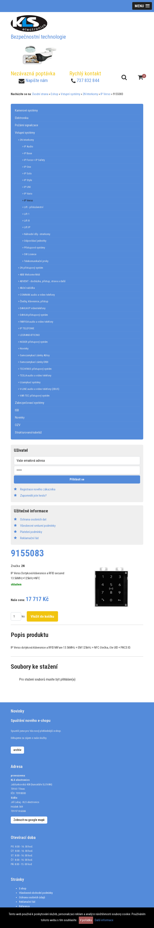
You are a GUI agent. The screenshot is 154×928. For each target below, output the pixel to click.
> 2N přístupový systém (30, 267)
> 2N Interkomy (26, 139)
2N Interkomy (90, 94)
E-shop (22, 888)
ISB (17, 410)
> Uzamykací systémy (29, 382)
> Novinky (23, 348)
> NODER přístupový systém (33, 341)
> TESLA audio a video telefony (34, 375)
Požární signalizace (26, 125)
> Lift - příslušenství (32, 207)
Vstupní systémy (70, 94)
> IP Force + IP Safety (33, 160)
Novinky (19, 417)
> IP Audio (27, 146)
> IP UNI (26, 187)
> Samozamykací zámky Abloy (34, 355)
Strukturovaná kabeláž (28, 432)
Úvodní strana (40, 94)
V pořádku (86, 920)
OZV (17, 425)
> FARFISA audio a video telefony (35, 321)
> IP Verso (27, 200)
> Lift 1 (25, 213)
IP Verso (105, 94)
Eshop (54, 94)
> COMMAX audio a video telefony (36, 294)
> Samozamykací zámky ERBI (33, 362)
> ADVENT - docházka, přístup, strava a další (41, 281)
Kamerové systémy (26, 110)
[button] (142, 6)
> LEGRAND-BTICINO (29, 335)
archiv (17, 750)
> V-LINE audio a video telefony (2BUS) (38, 389)
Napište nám (36, 80)
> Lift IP (26, 227)
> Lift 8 (25, 220)
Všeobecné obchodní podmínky (36, 892)
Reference (24, 906)
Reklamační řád (27, 901)
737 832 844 (88, 80)
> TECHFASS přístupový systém (35, 368)
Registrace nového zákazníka (37, 489)
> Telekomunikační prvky (35, 261)
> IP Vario (27, 193)
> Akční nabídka (26, 287)
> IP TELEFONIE (26, 328)
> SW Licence (29, 254)
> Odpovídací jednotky (34, 240)
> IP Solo (27, 173)
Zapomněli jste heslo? (33, 495)
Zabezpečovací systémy (29, 403)
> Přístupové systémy (33, 247)
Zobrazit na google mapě (29, 819)
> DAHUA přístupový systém (33, 314)
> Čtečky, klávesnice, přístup (33, 301)
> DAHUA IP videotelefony (31, 308)
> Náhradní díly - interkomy (36, 234)
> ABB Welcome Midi (29, 274)
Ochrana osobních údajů (32, 897)
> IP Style (27, 180)
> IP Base (27, 153)
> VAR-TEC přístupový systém (34, 395)
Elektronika (21, 118)
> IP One (26, 166)
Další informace (104, 920)
